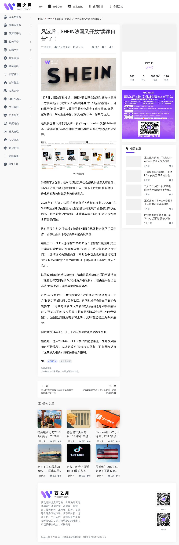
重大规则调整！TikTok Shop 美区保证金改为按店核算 (158, 159)
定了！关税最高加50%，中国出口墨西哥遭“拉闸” (49, 469)
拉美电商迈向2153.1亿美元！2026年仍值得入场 (49, 434)
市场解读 (58, 18)
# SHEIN (52, 361)
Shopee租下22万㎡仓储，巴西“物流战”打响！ (107, 434)
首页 (42, 18)
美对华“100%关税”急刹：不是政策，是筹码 (107, 469)
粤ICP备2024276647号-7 (94, 537)
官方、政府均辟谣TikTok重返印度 (78, 468)
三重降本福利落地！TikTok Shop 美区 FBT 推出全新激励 (158, 174)
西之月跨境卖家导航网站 (69, 537)
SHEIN (49, 18)
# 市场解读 (66, 361)
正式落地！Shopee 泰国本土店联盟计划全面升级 (158, 202)
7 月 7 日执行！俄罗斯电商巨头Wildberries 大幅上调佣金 (158, 188)
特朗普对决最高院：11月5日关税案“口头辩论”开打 (77, 434)
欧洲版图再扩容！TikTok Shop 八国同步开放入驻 (157, 217)
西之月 (78, 47)
